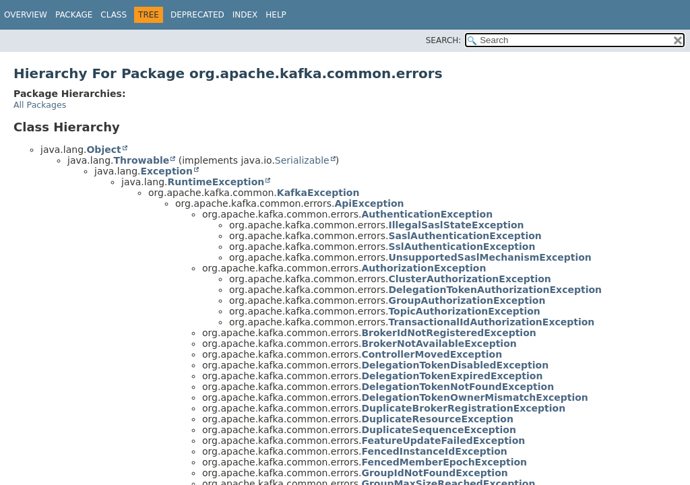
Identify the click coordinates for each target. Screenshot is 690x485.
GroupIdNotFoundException (434, 472)
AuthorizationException (423, 268)
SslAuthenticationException (461, 246)
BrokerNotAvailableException (438, 343)
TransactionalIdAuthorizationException (491, 322)
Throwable (141, 160)
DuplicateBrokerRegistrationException (463, 408)
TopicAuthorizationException (464, 311)
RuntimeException (215, 181)
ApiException (369, 203)
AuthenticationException (427, 214)
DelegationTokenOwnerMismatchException (474, 397)
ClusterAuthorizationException (469, 278)
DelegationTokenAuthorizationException (495, 289)
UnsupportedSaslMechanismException (489, 257)
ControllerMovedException (431, 354)
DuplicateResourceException (437, 419)
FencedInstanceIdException (434, 451)
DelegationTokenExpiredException (451, 375)
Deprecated (197, 15)
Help (275, 15)
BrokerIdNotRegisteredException (448, 332)
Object (103, 149)
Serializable (302, 160)
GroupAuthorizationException (466, 300)
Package (73, 15)
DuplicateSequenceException (438, 429)
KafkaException (318, 192)
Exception (166, 171)
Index (245, 15)
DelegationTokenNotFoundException (457, 386)
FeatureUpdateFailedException (443, 440)
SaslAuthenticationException (464, 235)
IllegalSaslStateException (456, 225)
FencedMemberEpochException (444, 462)
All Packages (39, 105)
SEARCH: (444, 40)
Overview (25, 15)
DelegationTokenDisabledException (454, 365)
